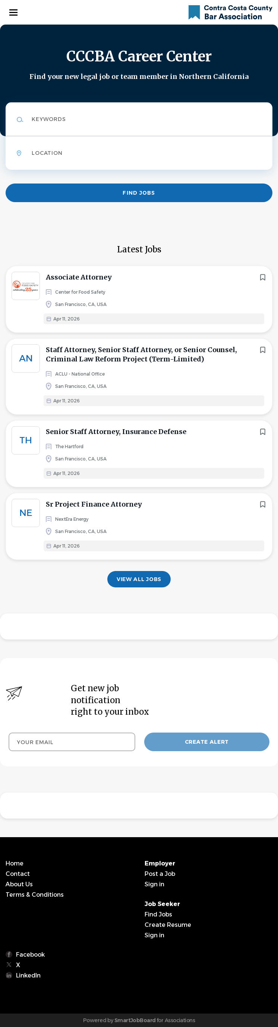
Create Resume (168, 924)
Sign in (154, 884)
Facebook (30, 954)
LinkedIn (28, 975)
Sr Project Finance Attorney (94, 504)
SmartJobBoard (135, 1020)
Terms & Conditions (35, 894)
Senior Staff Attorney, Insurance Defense (116, 431)
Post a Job (160, 873)
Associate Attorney (79, 277)
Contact (18, 873)
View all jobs (139, 579)
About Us (19, 884)
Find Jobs (139, 192)
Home (14, 863)
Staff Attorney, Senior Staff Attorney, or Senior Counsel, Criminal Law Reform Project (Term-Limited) (141, 354)
